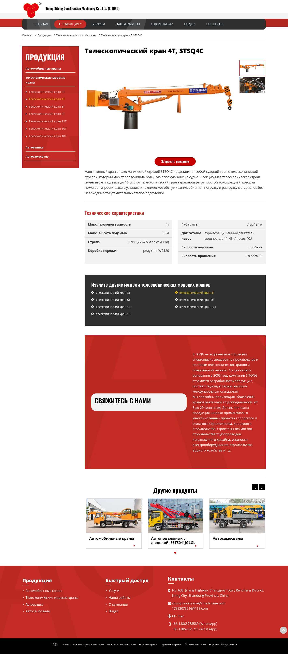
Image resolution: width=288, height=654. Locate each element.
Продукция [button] (69, 24)
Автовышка (34, 147)
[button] (175, 553)
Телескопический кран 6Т (113, 300)
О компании (162, 24)
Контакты (214, 24)
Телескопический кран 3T (113, 293)
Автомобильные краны (43, 68)
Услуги (98, 24)
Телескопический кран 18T (113, 314)
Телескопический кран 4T (196, 293)
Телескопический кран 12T (113, 307)
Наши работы (128, 24)
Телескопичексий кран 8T (196, 300)
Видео (189, 24)
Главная (41, 24)
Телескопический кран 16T (197, 307)
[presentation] (255, 487)
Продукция (44, 35)
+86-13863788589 (185, 624)
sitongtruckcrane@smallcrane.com (198, 603)
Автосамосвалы (37, 156)
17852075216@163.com (190, 608)
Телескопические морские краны (76, 35)
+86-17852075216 (185, 629)
